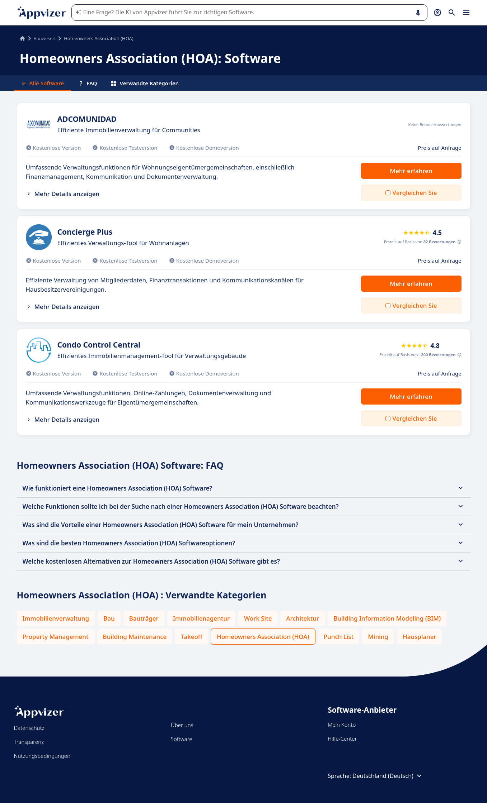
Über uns (182, 724)
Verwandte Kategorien (145, 83)
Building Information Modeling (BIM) (387, 618)
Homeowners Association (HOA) (263, 636)
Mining (378, 636)
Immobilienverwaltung (56, 618)
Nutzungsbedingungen (42, 755)
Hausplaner (419, 636)
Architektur (302, 618)
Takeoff (191, 636)
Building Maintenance (135, 636)
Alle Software (42, 83)
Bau (109, 618)
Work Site (258, 618)
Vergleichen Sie (415, 192)
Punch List (339, 636)
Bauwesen (45, 38)
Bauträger (144, 618)
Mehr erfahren (411, 171)
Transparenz (29, 741)
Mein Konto (342, 724)
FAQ (87, 83)
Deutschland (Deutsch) (387, 775)
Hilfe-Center (342, 738)
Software (181, 738)
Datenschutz (29, 727)
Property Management (56, 636)
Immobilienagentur (201, 618)
